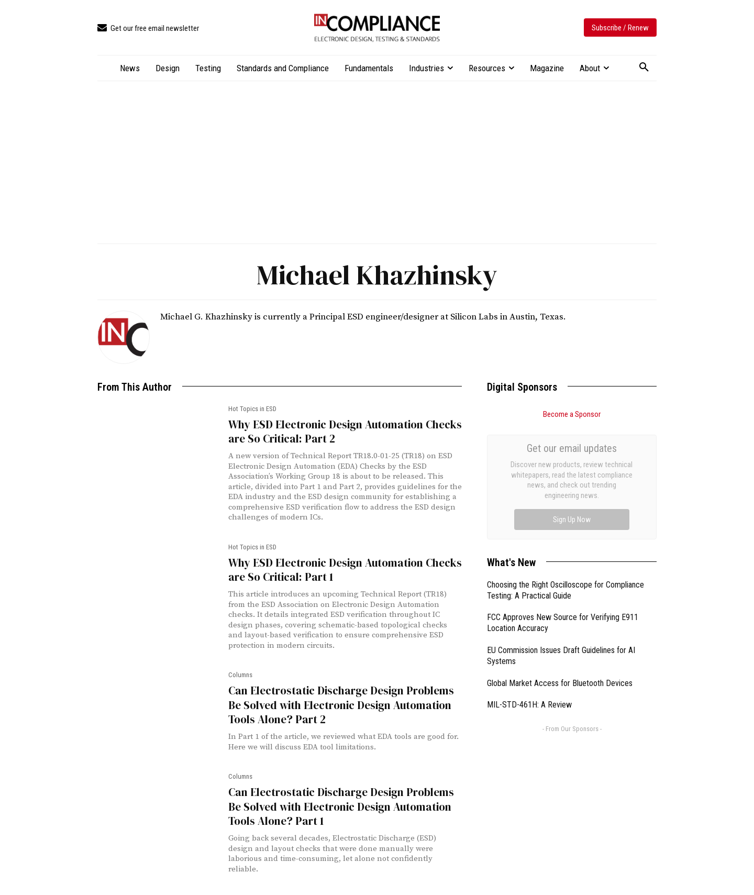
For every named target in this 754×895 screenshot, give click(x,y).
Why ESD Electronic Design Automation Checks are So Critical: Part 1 (345, 569)
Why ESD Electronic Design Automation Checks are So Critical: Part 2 (345, 431)
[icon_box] (148, 28)
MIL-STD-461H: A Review (529, 587)
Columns (240, 674)
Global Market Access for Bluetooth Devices (560, 565)
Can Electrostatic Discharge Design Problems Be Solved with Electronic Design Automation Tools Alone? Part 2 (341, 705)
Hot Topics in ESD (252, 408)
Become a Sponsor (572, 414)
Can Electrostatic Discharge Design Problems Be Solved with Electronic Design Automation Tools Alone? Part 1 (341, 806)
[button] (644, 67)
